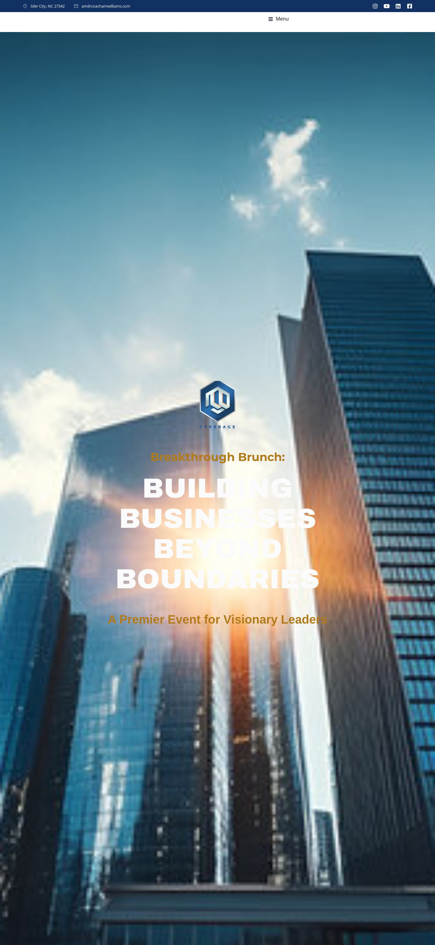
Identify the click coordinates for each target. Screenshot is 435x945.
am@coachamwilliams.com (106, 6)
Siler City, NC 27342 (48, 6)
